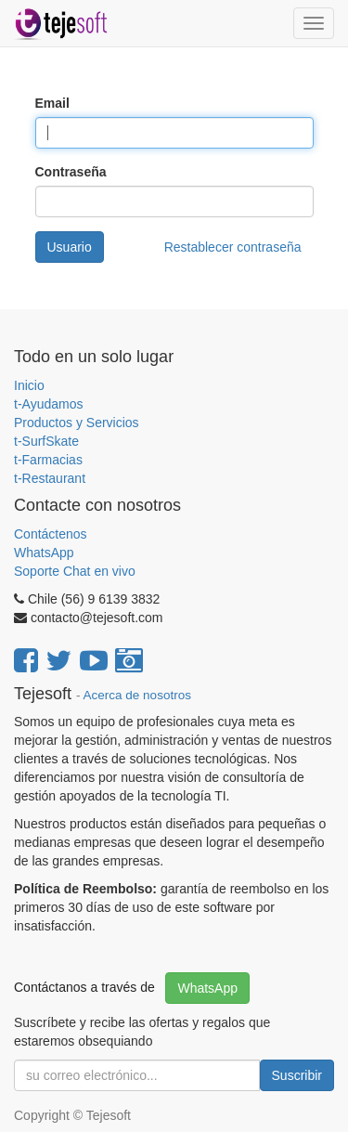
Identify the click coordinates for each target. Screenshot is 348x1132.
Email (52, 103)
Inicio (29, 385)
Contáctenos (50, 534)
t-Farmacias (48, 459)
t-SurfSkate (46, 441)
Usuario (69, 247)
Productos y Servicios (76, 422)
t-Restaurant (49, 478)
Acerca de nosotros (137, 695)
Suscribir (297, 1075)
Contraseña (71, 171)
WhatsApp (45, 552)
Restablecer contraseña (233, 247)
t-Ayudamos (48, 404)
